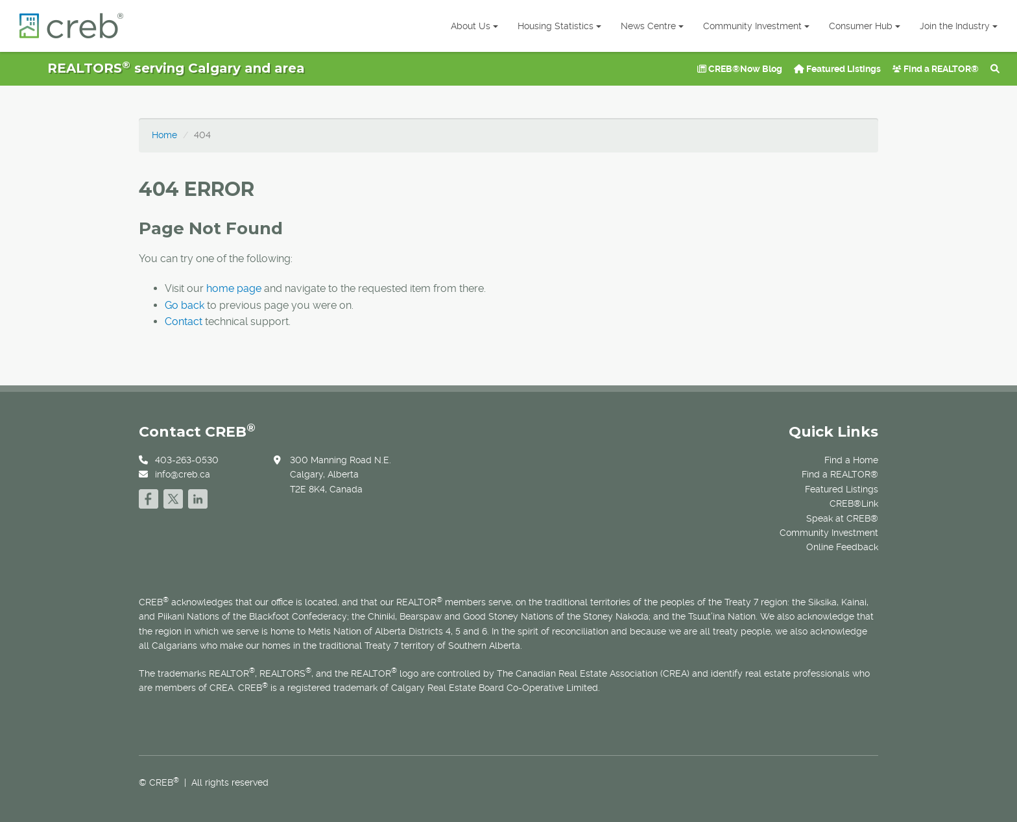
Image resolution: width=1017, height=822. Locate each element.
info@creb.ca (182, 474)
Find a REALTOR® (935, 69)
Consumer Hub (864, 26)
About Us (474, 26)
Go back (184, 305)
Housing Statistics (559, 26)
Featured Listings (837, 69)
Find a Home (851, 460)
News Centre (652, 26)
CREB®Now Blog (739, 69)
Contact (183, 321)
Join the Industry (959, 26)
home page (233, 288)
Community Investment (756, 26)
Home (164, 135)
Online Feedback (842, 547)
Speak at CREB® (842, 518)
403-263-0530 (187, 460)
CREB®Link (854, 503)
